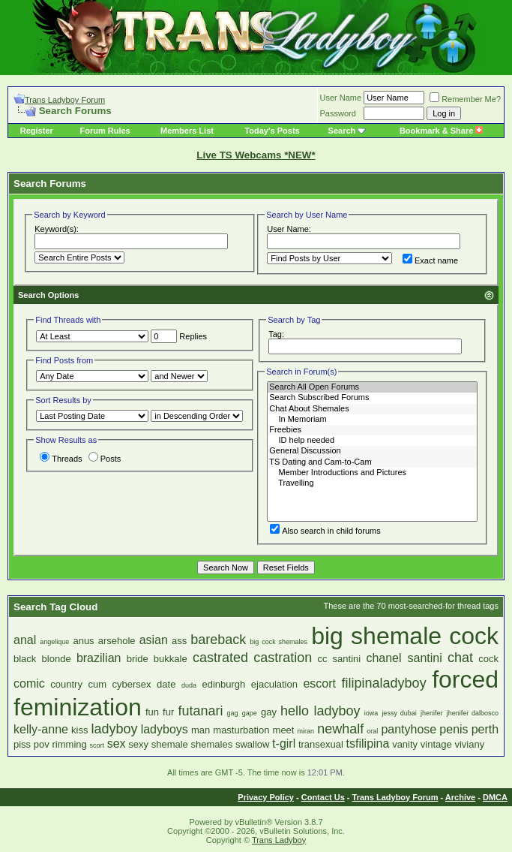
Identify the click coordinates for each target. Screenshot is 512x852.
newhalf (340, 728)
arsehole (117, 640)
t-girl (283, 743)
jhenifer (432, 713)
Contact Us (323, 797)
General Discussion (372, 451)
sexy (138, 744)
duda (188, 685)
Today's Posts (271, 130)
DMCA (495, 797)
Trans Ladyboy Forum (65, 99)
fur (168, 712)
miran (306, 731)
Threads (61, 458)
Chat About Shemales (372, 409)
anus (83, 640)
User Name (341, 97)
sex (116, 743)
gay (269, 712)
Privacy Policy (266, 797)
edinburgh (223, 684)
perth (485, 729)
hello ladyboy (320, 710)
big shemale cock (405, 635)
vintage (436, 744)
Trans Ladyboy (279, 839)
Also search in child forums (325, 530)
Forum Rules (104, 130)
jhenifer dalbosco (473, 713)
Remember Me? (465, 99)
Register (36, 130)
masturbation (241, 730)
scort (96, 745)
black (24, 658)
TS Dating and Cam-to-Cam (372, 462)
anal (24, 640)
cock (488, 658)
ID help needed (372, 440)
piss (22, 744)
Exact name (430, 260)
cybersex (131, 684)
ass (179, 640)
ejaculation (274, 684)
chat (460, 657)
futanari (200, 710)
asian (153, 640)
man (200, 730)
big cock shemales (278, 642)
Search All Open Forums (372, 387)
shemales (212, 744)
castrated (220, 657)
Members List (187, 130)
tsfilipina (368, 743)
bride (137, 658)
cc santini (339, 658)
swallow (252, 744)
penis (453, 729)
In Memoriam (372, 419)
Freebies (372, 430)
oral (372, 731)
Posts (104, 458)
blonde (56, 658)
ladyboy (114, 728)
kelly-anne (40, 729)
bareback (218, 639)
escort (319, 683)
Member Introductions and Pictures (372, 473)
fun (152, 712)
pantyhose (408, 729)
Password (338, 113)
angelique (54, 642)
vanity (405, 744)
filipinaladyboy (384, 683)
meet (284, 730)
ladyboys (164, 729)
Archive (460, 797)
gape (249, 713)
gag (232, 713)
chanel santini (404, 658)
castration (282, 657)
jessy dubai (399, 713)
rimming (69, 744)
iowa (371, 713)
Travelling (372, 483)
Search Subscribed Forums (372, 398)
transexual (320, 744)
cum (97, 684)
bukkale (170, 658)
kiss (79, 730)
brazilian (98, 658)
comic (29, 683)
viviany (469, 744)
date (166, 684)
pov (41, 744)
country (66, 684)
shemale (169, 744)
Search (342, 130)
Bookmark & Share (441, 130)
